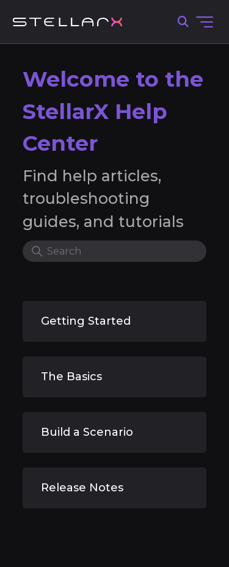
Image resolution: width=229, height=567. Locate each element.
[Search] (115, 251)
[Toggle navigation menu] (204, 22)
